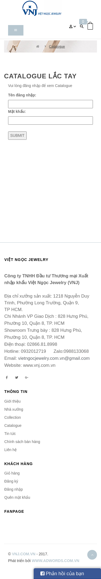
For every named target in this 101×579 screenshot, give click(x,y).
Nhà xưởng (13, 409)
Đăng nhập (13, 489)
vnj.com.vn (23, 554)
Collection (12, 417)
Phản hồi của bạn (62, 573)
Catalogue (57, 46)
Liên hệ (10, 450)
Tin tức (10, 433)
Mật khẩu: (17, 111)
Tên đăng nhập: (22, 95)
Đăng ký (11, 481)
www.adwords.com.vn (55, 561)
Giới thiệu (12, 401)
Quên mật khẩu (17, 497)
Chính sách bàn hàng (22, 442)
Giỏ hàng (12, 473)
